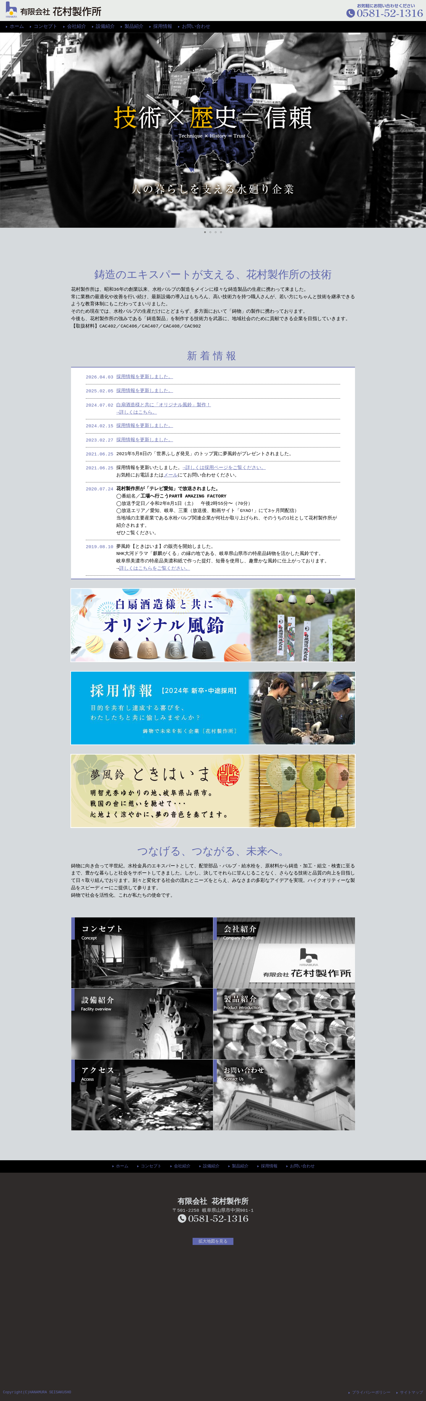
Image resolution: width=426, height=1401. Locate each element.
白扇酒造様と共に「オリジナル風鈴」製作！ (163, 405)
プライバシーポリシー (371, 1391)
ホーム (17, 26)
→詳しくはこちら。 (136, 412)
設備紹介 (105, 26)
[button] (5, 130)
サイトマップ (411, 1391)
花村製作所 (53, 9)
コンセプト (45, 26)
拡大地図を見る (213, 1241)
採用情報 (162, 26)
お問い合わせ (196, 26)
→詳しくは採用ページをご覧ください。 (224, 468)
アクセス (142, 1095)
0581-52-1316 (213, 1218)
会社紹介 (76, 26)
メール (171, 475)
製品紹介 (134, 26)
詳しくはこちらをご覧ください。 (154, 568)
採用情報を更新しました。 (144, 377)
